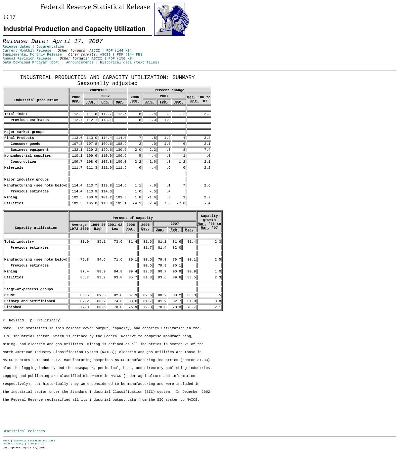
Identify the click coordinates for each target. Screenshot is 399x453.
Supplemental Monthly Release (32, 55)
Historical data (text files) (129, 62)
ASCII (94, 51)
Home (6, 440)
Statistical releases (24, 431)
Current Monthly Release (27, 51)
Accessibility (13, 443)
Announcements (80, 62)
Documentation (50, 47)
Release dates (16, 47)
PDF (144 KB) (119, 51)
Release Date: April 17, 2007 (17, 74)
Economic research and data (34, 440)
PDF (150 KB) (121, 59)
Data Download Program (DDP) (31, 62)
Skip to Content (11, 37)
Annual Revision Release (27, 59)
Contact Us (36, 443)
